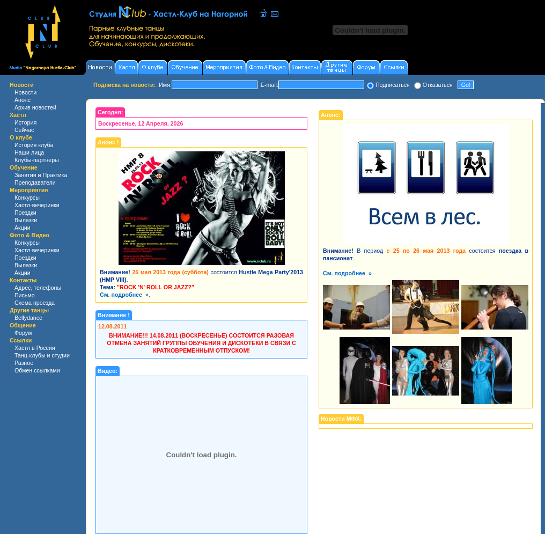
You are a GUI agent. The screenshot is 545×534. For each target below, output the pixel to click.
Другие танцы (29, 310)
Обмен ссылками (37, 370)
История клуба (34, 145)
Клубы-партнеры (36, 160)
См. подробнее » (124, 294)
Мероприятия (29, 190)
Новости (22, 85)
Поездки (25, 212)
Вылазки (25, 220)
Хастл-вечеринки (37, 205)
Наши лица (29, 152)
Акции (22, 227)
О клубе (21, 137)
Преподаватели (35, 182)
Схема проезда (34, 302)
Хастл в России (34, 348)
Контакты (23, 280)
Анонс (22, 100)
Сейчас (24, 130)
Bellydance (28, 317)
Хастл (18, 115)
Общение (23, 325)
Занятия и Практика (40, 175)
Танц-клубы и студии (42, 355)
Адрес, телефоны (37, 287)
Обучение (24, 167)
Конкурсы (27, 197)
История (25, 122)
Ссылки (21, 340)
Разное (23, 363)
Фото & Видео (29, 235)
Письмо (24, 295)
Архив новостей (35, 107)
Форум (23, 333)
